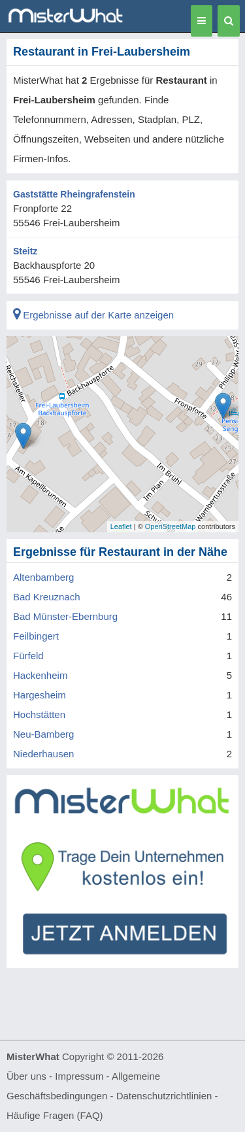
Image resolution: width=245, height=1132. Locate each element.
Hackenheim (40, 675)
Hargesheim (39, 694)
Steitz (25, 251)
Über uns (26, 1076)
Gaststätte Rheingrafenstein (74, 194)
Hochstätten (39, 714)
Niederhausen (43, 753)
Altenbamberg (43, 577)
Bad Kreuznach (46, 596)
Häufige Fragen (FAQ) (55, 1115)
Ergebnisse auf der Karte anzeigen (93, 314)
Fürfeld (28, 655)
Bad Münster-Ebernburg (65, 616)
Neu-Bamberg (43, 734)
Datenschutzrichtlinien (164, 1095)
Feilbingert (36, 636)
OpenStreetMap (170, 526)
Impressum (79, 1076)
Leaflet (121, 526)
